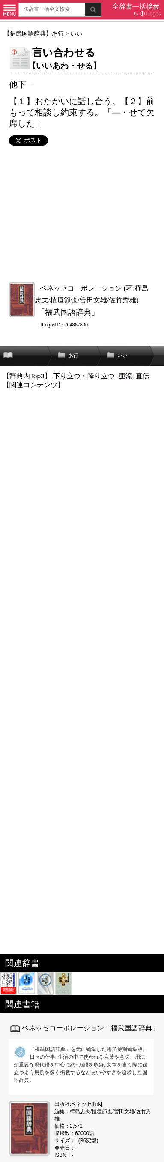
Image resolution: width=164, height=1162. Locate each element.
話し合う (95, 101)
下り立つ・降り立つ (84, 376)
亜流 (125, 376)
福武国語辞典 (28, 33)
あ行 (58, 33)
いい (76, 33)
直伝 (142, 376)
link (97, 1104)
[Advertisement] (81, 214)
